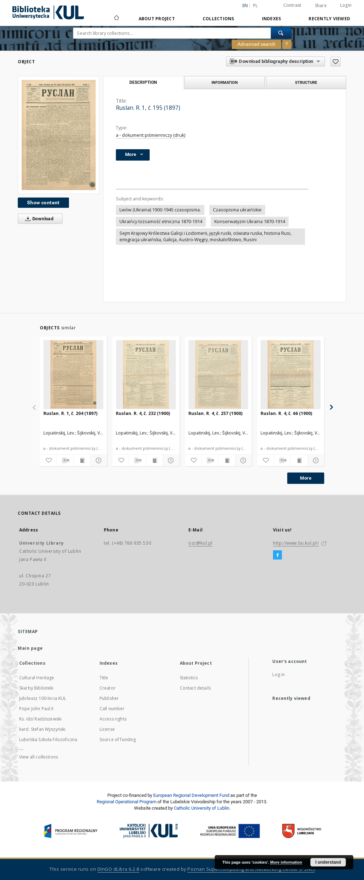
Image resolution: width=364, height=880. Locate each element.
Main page (30, 648)
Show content (43, 202)
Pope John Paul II (36, 709)
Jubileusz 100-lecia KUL (42, 698)
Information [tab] (225, 82)
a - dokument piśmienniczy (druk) (150, 135)
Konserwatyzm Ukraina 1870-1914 (249, 221)
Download (37, 218)
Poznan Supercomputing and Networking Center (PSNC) (251, 869)
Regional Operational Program (126, 801)
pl (255, 5)
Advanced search (256, 44)
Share (321, 6)
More (305, 478)
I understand (328, 862)
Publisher (109, 698)
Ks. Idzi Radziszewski (40, 719)
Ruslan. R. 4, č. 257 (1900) (215, 413)
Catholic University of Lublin (201, 808)
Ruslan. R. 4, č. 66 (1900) (286, 413)
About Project (157, 19)
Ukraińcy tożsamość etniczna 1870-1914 (160, 221)
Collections (218, 19)
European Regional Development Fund (191, 795)
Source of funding (118, 739)
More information (286, 862)
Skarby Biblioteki (36, 688)
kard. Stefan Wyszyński (42, 729)
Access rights (113, 719)
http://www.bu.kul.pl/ (296, 543)
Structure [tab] (306, 82)
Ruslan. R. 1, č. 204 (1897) (70, 413)
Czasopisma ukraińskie (237, 210)
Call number (112, 709)
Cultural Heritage (36, 678)
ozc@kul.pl (200, 543)
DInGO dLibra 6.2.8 (118, 869)
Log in (278, 674)
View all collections (38, 757)
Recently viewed (329, 19)
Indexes (271, 19)
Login (346, 5)
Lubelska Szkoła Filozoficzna (48, 739)
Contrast (292, 5)
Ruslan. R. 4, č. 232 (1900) (143, 413)
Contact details (195, 688)
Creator (108, 688)
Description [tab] (143, 82)
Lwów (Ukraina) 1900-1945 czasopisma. (160, 210)
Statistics (189, 678)
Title (104, 678)
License (107, 729)
